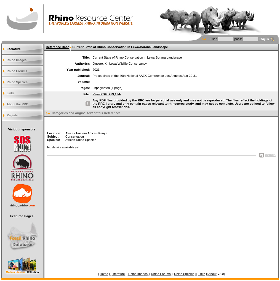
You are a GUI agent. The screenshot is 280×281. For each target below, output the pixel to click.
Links (11, 93)
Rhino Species (17, 82)
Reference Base (57, 47)
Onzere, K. (100, 63)
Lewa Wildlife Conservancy (128, 63)
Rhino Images (16, 60)
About (212, 273)
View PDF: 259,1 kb (107, 94)
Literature (14, 49)
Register (13, 115)
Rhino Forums (17, 71)
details (267, 155)
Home (104, 273)
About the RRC (17, 104)
